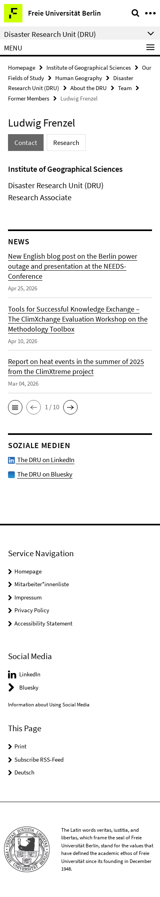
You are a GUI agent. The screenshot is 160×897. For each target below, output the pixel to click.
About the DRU (88, 88)
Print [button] (20, 746)
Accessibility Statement (43, 623)
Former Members (28, 98)
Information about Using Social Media (49, 704)
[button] (15, 407)
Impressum (28, 597)
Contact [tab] (25, 142)
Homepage (21, 67)
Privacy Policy (31, 610)
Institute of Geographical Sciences (88, 67)
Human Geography (78, 78)
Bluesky (28, 687)
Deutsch (24, 772)
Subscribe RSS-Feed (39, 759)
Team (125, 88)
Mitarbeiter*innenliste (41, 584)
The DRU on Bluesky (44, 474)
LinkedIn (29, 674)
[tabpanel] (80, 183)
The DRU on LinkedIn (41, 459)
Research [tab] (66, 142)
